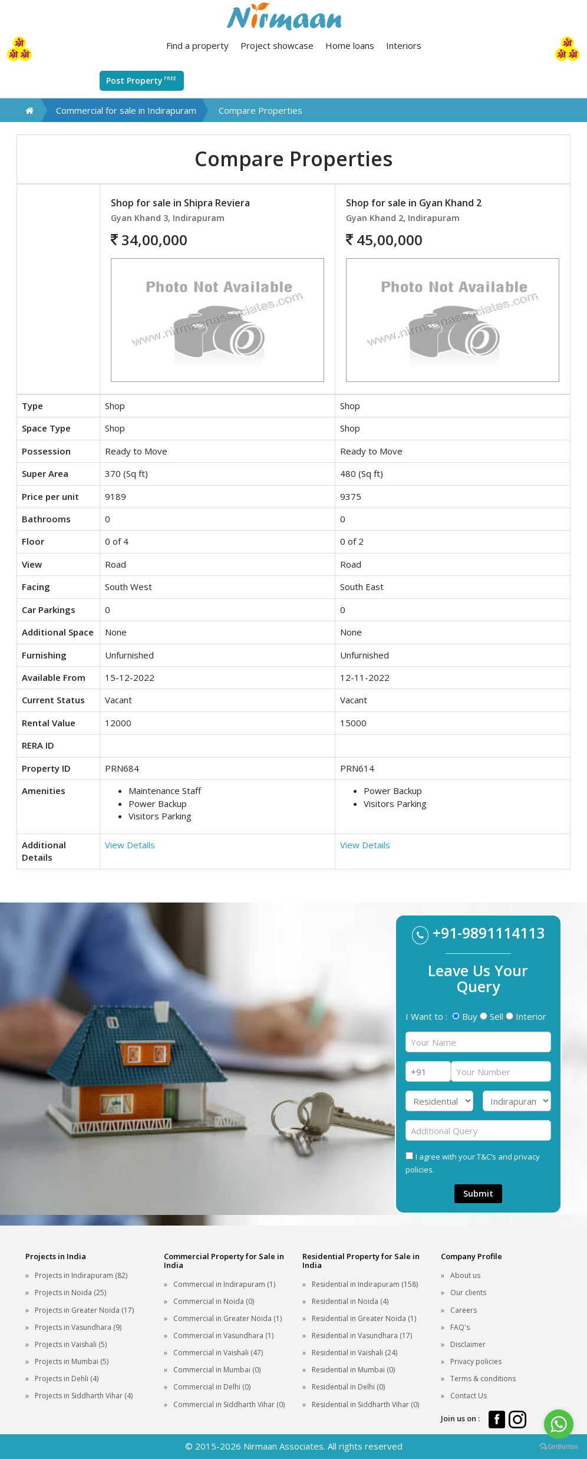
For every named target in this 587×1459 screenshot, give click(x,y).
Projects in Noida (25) (70, 1292)
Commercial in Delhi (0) (211, 1387)
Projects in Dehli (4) (66, 1379)
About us (465, 1275)
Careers (463, 1310)
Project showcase (277, 45)
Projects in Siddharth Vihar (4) (84, 1396)
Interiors (403, 45)
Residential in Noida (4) (350, 1301)
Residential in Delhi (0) (348, 1387)
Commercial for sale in (126, 110)
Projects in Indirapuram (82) (81, 1275)
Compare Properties (260, 110)
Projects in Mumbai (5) (71, 1361)
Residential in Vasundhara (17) (362, 1335)
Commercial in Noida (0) (213, 1301)
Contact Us (468, 1396)
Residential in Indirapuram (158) (365, 1284)
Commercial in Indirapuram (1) (224, 1284)
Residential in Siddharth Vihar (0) (365, 1404)
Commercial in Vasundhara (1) (223, 1335)
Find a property (197, 45)
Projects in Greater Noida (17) (84, 1310)
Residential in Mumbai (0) (353, 1370)
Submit (478, 1193)
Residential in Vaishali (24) (354, 1353)
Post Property (141, 80)
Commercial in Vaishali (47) (218, 1353)
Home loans (349, 45)
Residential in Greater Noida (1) (364, 1318)
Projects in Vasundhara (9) (78, 1327)
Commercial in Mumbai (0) (216, 1370)
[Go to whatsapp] (558, 1424)
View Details (130, 845)
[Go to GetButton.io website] (559, 1447)
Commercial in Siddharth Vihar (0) (229, 1404)
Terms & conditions (483, 1379)
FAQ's (460, 1327)
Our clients (468, 1292)
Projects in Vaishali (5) (71, 1344)
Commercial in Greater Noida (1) (227, 1318)
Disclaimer (468, 1344)
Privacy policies (476, 1361)
